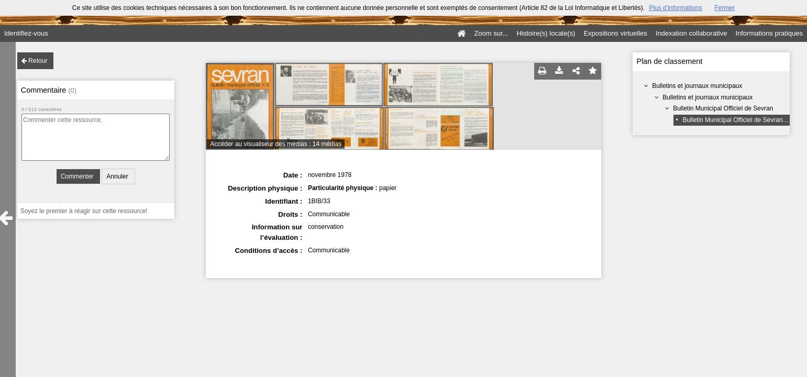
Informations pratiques (769, 33)
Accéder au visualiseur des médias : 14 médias (275, 144)
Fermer (725, 8)
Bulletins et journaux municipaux (697, 86)
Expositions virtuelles (615, 33)
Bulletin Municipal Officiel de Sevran (723, 108)
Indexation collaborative (691, 33)
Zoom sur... (491, 33)
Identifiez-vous (26, 33)
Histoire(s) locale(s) (545, 33)
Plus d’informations (675, 8)
